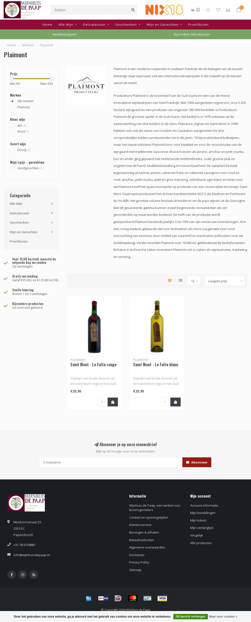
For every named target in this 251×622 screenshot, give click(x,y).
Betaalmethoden (141, 540)
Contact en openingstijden (148, 517)
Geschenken (126, 24)
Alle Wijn (66, 24)
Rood (23, 131)
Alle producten (201, 543)
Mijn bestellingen (202, 513)
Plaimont (23, 107)
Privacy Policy (139, 562)
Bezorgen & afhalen (144, 532)
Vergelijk (196, 535)
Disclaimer (137, 555)
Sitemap (135, 570)
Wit (21, 125)
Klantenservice (140, 525)
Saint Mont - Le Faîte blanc (155, 364)
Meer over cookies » (223, 616)
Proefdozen (198, 24)
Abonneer (197, 462)
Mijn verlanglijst (201, 527)
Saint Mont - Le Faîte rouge (93, 364)
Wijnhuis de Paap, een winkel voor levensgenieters (154, 507)
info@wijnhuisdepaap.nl (31, 555)
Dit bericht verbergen (190, 616)
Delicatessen (94, 24)
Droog (23, 150)
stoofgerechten (30, 168)
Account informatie (204, 505)
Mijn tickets (198, 520)
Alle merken (25, 101)
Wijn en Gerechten (162, 24)
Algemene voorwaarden (147, 547)
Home (47, 24)
